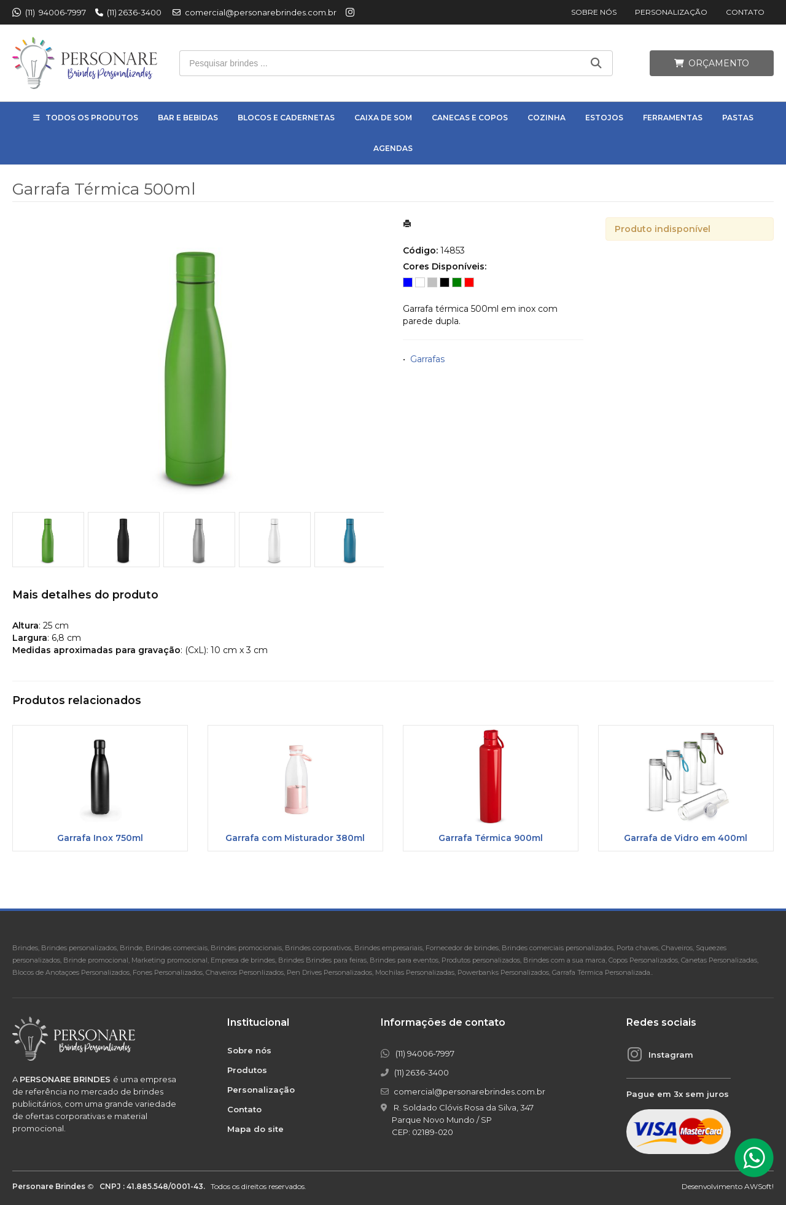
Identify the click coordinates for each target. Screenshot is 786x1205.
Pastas (737, 117)
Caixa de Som (383, 117)
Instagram (670, 1055)
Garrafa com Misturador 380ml (295, 837)
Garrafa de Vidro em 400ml (685, 837)
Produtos (247, 1070)
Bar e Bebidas (188, 117)
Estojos (604, 117)
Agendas (393, 148)
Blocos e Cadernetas (286, 117)
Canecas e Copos (470, 117)
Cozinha (546, 117)
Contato (745, 12)
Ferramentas (672, 117)
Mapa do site (255, 1129)
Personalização (671, 12)
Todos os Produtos (91, 117)
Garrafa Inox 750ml (100, 837)
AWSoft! (759, 1186)
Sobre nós (594, 12)
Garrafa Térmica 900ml (490, 837)
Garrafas (427, 359)
